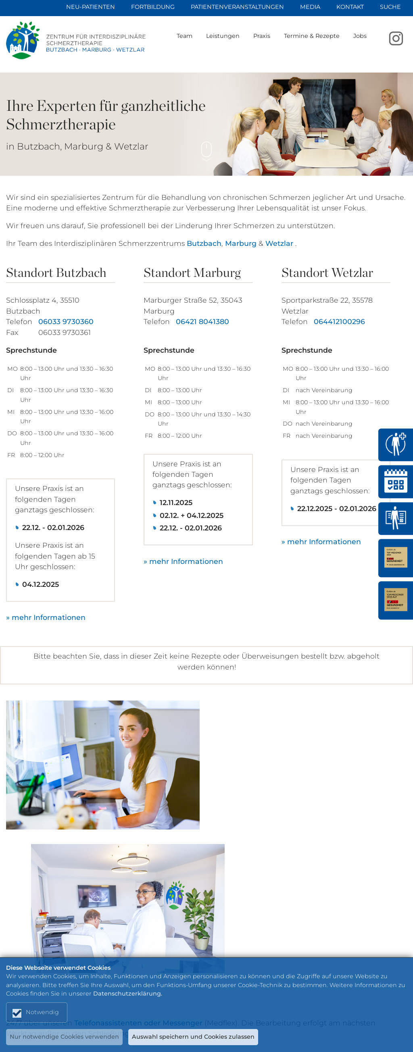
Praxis (275, 43)
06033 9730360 (66, 321)
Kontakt (350, 6)
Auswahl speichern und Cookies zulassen (194, 1036)
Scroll (206, 145)
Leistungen (237, 43)
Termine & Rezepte (326, 43)
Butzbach (204, 243)
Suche (390, 6)
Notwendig (42, 1011)
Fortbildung (153, 6)
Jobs (374, 43)
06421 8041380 (202, 321)
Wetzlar (279, 243)
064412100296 (339, 321)
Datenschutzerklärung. (127, 992)
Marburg (241, 243)
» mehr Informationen (46, 617)
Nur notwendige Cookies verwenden (64, 1036)
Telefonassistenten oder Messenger (138, 859)
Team (198, 43)
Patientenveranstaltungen (237, 6)
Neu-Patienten (90, 6)
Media (310, 6)
